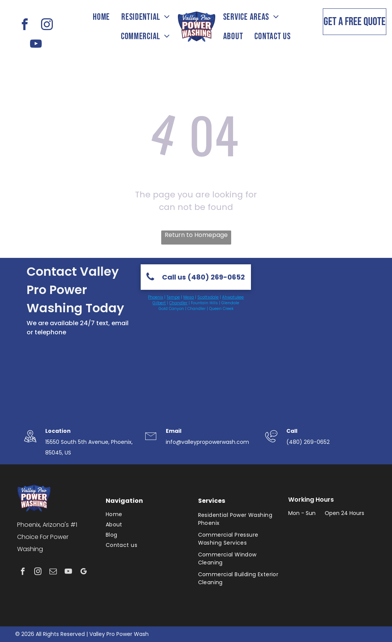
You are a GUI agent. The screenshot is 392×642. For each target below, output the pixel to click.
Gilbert (159, 303)
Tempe (173, 297)
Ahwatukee (233, 297)
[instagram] (47, 25)
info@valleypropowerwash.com (207, 442)
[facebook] (24, 25)
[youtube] (35, 45)
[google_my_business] (83, 572)
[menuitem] (101, 17)
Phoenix (155, 297)
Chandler (178, 303)
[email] (53, 572)
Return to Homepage (196, 234)
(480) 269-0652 (308, 442)
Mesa (188, 297)
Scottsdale (208, 297)
